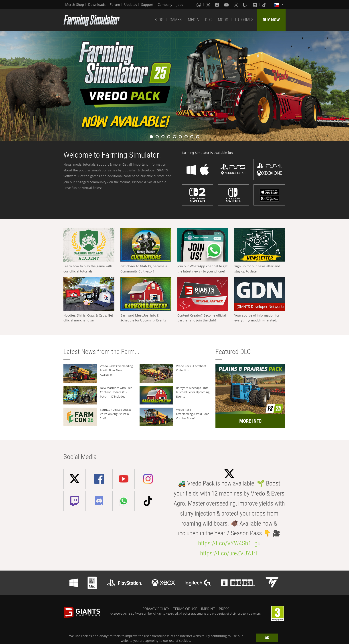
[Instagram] (236, 4)
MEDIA (193, 19)
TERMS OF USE (185, 608)
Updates (130, 4)
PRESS (224, 608)
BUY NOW (271, 19)
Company (165, 4)
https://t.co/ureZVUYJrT (229, 553)
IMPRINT (208, 608)
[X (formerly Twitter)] (208, 4)
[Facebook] (217, 4)
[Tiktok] (264, 4)
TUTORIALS (244, 19)
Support (147, 4)
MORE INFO (250, 421)
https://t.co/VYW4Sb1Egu (229, 543)
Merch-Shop (74, 4)
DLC (208, 19)
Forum (115, 4)
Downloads (97, 4)
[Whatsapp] (199, 4)
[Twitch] (245, 4)
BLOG (158, 19)
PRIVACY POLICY (155, 608)
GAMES (176, 19)
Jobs (180, 4)
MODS (223, 19)
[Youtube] (226, 4)
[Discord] (255, 4)
